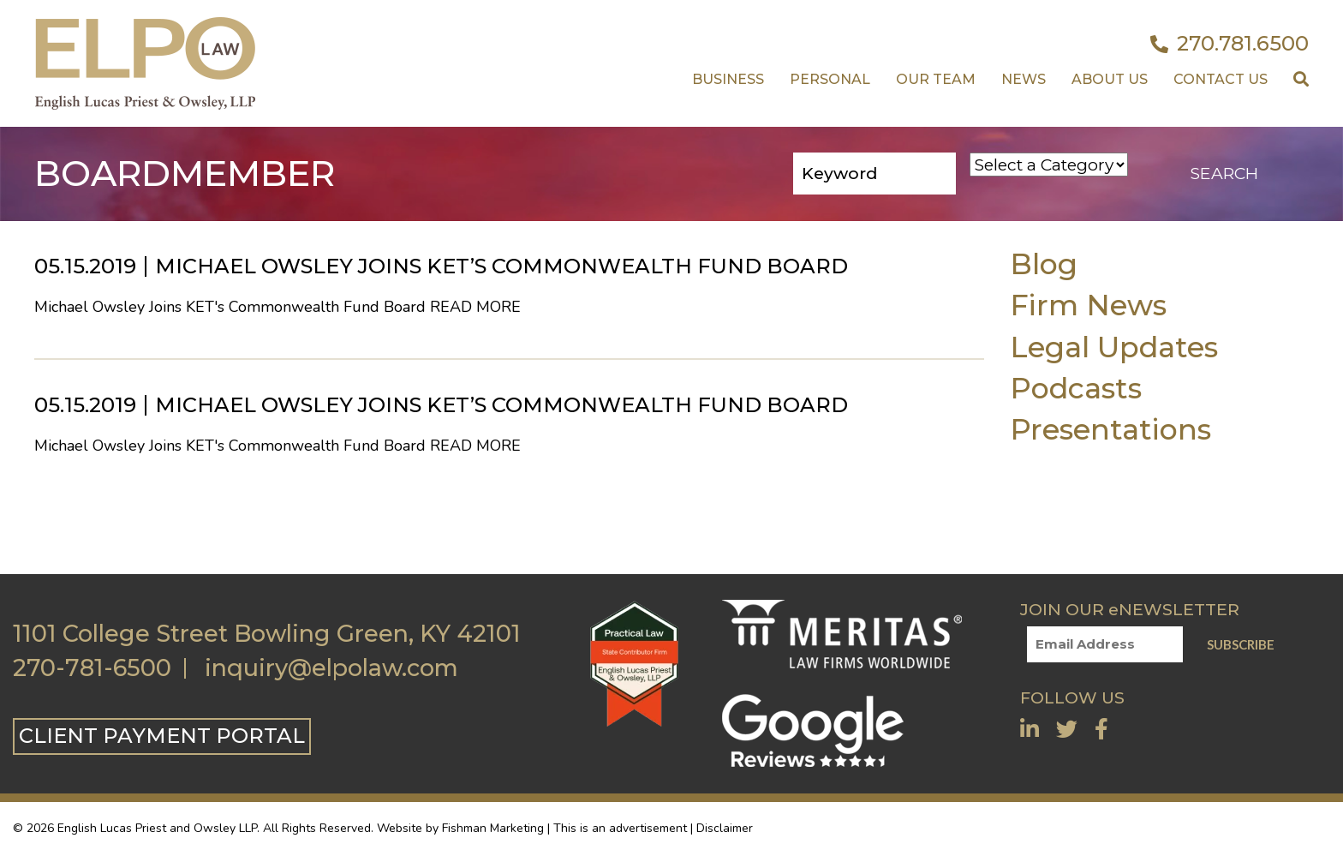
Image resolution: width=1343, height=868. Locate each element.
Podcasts (1076, 387)
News (1023, 79)
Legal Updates (1114, 346)
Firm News (1088, 304)
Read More (475, 306)
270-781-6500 (92, 668)
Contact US (1220, 79)
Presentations (1110, 428)
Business (728, 79)
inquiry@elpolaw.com (331, 668)
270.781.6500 (1229, 44)
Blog (1043, 263)
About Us (1109, 79)
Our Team (936, 79)
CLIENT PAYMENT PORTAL (162, 735)
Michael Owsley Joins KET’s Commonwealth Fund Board (501, 266)
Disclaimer (724, 828)
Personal (830, 79)
